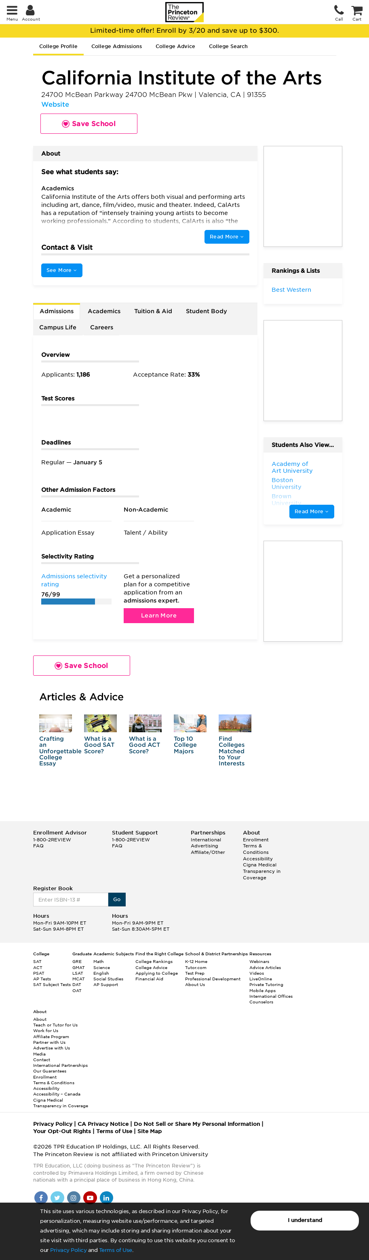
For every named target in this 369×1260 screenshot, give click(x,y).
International (206, 840)
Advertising (204, 846)
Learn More (159, 615)
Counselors (261, 1001)
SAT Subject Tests (52, 984)
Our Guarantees (49, 1070)
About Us (195, 984)
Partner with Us (49, 1042)
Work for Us (45, 1030)
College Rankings (154, 961)
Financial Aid (149, 978)
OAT (77, 990)
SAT (37, 961)
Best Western (291, 290)
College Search (228, 46)
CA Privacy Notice (103, 1124)
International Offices (271, 996)
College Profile (58, 46)
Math (98, 961)
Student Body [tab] (206, 311)
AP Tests (42, 978)
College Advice (175, 46)
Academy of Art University (292, 467)
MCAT (78, 978)
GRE (77, 961)
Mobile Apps (262, 990)
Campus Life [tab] (57, 327)
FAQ (38, 846)
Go (117, 899)
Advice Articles (265, 967)
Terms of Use (115, 1250)
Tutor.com (196, 967)
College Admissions (116, 46)
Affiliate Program (51, 1036)
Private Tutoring (266, 984)
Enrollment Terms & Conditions (256, 846)
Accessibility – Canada (56, 1093)
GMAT (78, 967)
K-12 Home (196, 961)
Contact (41, 1059)
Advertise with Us (51, 1047)
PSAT (38, 973)
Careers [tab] (101, 327)
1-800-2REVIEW (52, 840)
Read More (227, 237)
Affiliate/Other (208, 852)
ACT (37, 967)
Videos (256, 973)
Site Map (149, 1131)
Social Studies (108, 978)
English (101, 973)
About (39, 1019)
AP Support (105, 984)
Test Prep (195, 973)
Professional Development (212, 978)
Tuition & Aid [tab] (153, 311)
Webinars (259, 961)
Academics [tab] (104, 311)
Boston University (287, 484)
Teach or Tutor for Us (55, 1024)
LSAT (77, 973)
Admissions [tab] (57, 311)
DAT (76, 984)
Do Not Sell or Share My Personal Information (197, 1124)
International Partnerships (60, 1065)
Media (39, 1053)
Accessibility (258, 859)
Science (101, 967)
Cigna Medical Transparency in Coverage (261, 871)
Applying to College (156, 973)
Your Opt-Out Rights (62, 1131)
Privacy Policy (68, 1250)
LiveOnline (260, 978)
